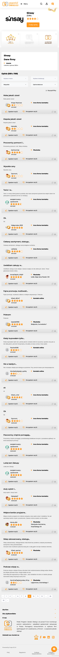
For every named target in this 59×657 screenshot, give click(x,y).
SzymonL (14, 174)
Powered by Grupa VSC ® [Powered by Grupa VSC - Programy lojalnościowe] (9, 647)
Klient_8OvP (15, 298)
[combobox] (14, 78)
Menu (26, 4)
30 (3, 600)
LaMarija (14, 249)
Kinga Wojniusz (16, 103)
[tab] (29, 610)
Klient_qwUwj (16, 550)
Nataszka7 (14, 496)
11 (37, 596)
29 (50, 596)
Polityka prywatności (51, 653)
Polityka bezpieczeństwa (36, 653)
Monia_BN (13, 522)
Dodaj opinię (33, 25)
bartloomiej (15, 150)
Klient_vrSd (15, 395)
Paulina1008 (14, 348)
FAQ (8, 652)
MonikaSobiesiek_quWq (18, 371)
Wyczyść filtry (52, 90)
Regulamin (22, 652)
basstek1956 (15, 322)
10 (33, 596)
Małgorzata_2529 (17, 225)
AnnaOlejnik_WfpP (16, 275)
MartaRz (14, 126)
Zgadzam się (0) (13, 111)
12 (42, 596)
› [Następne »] (7, 600)
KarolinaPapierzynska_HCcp (19, 580)
